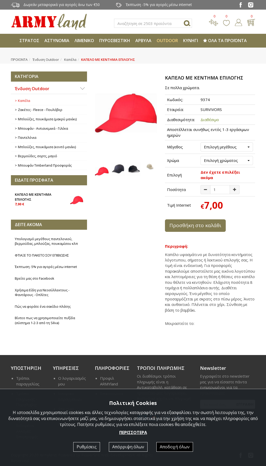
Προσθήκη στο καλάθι (195, 225)
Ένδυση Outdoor (46, 59)
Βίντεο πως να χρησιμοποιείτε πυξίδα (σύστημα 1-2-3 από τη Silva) (45, 320)
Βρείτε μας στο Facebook (34, 278)
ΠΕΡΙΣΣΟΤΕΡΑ (133, 432)
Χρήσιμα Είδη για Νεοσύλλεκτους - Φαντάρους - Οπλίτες (42, 292)
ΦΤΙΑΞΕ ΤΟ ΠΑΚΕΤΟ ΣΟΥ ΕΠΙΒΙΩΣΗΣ (42, 255)
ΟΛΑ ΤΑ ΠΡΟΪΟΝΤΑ (225, 40)
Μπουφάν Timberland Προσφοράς (45, 165)
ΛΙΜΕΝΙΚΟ (84, 40)
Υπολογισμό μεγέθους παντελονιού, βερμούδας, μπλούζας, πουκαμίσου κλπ (46, 241)
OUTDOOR (167, 40)
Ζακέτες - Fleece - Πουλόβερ (40, 109)
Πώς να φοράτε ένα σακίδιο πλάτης (43, 306)
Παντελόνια (27, 137)
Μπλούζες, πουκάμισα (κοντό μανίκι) (47, 147)
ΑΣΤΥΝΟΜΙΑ (56, 40)
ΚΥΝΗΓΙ (190, 40)
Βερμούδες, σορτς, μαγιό (37, 156)
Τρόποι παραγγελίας (27, 381)
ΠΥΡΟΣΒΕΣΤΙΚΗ (114, 40)
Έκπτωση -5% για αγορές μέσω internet (46, 266)
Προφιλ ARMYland (109, 381)
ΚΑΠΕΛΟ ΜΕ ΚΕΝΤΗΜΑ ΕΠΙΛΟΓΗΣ (49, 199)
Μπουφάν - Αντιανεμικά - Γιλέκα (43, 128)
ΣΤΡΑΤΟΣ (29, 40)
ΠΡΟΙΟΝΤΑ (19, 59)
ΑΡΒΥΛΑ (143, 40)
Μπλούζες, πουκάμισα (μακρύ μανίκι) (47, 119)
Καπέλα (70, 59)
